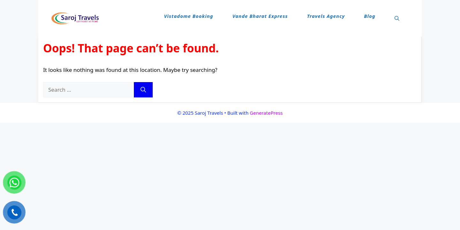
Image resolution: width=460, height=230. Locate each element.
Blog (369, 16)
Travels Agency (326, 16)
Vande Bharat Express (260, 16)
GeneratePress (266, 113)
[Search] (143, 89)
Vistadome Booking (188, 16)
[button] (397, 18)
